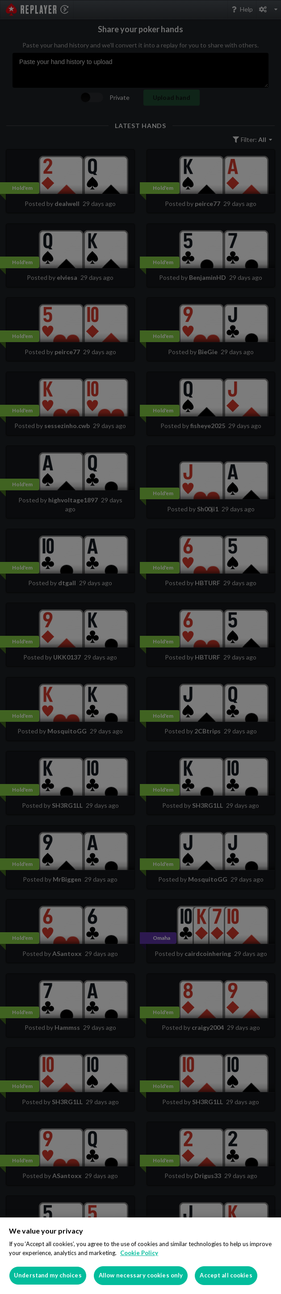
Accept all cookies (226, 1275)
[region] (140, 1255)
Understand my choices (48, 1275)
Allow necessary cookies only (141, 1275)
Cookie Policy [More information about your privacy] (139, 1252)
